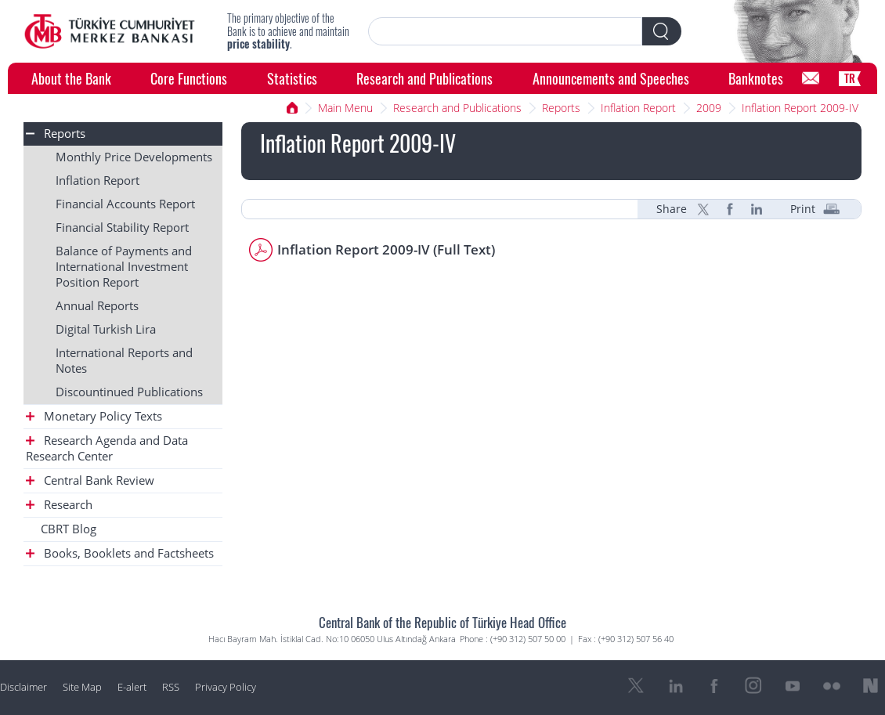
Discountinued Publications (129, 392)
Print (802, 209)
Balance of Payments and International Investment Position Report (124, 267)
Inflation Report (638, 107)
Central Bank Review (90, 480)
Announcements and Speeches (611, 77)
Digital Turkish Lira (106, 329)
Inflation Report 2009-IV (800, 107)
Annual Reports (97, 306)
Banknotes (755, 77)
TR (849, 78)
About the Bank (71, 77)
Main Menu (345, 107)
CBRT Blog (68, 529)
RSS (170, 687)
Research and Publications (424, 77)
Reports (561, 107)
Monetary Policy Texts (94, 416)
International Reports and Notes (124, 361)
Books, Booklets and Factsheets (120, 553)
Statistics (292, 77)
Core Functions (188, 77)
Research (59, 505)
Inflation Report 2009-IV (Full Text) (386, 249)
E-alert (131, 687)
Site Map (82, 687)
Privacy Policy (225, 687)
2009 (708, 107)
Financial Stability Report (122, 227)
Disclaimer (23, 687)
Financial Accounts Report (125, 204)
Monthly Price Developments (134, 157)
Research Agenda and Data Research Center (107, 448)
